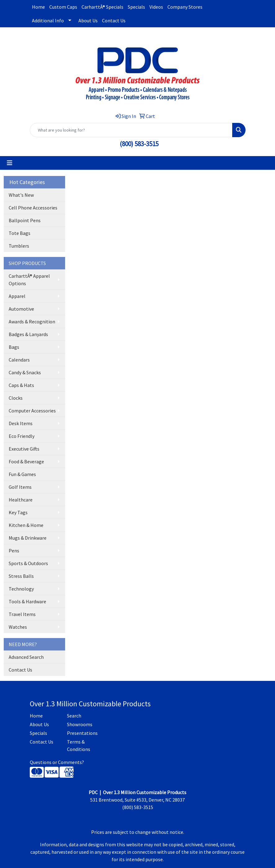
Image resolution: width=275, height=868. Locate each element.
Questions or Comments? (57, 762)
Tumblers (19, 246)
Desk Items (21, 423)
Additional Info (48, 20)
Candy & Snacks (25, 372)
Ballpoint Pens (25, 220)
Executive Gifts (24, 449)
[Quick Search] (131, 130)
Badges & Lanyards (28, 334)
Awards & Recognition (32, 321)
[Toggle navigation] (9, 163)
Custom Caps (63, 7)
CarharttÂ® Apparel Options (29, 279)
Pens (14, 550)
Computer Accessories (32, 410)
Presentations (82, 733)
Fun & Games (22, 474)
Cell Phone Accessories (33, 208)
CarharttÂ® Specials (102, 7)
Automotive (21, 309)
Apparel (17, 296)
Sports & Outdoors (28, 563)
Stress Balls (21, 576)
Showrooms (79, 724)
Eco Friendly (21, 436)
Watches (18, 627)
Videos (156, 7)
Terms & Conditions (78, 745)
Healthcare (21, 500)
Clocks (16, 398)
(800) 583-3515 (139, 144)
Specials (136, 7)
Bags (14, 347)
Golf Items (20, 487)
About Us (88, 20)
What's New (21, 195)
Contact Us (114, 20)
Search (74, 716)
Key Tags (18, 512)
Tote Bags (19, 233)
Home (38, 7)
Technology (21, 589)
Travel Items (22, 614)
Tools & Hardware (27, 601)
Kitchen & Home (26, 525)
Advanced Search (26, 657)
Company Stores (184, 7)
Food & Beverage (26, 461)
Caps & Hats (21, 385)
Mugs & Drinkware (28, 538)
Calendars (19, 360)
